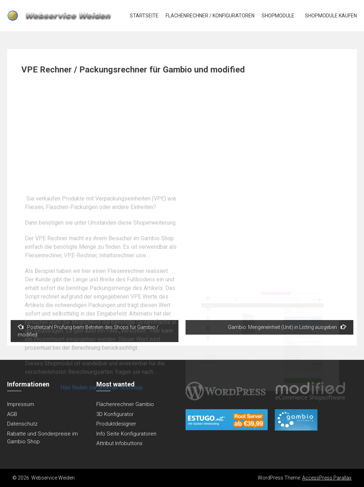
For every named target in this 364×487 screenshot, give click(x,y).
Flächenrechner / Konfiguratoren (210, 15)
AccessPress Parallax (327, 478)
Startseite (144, 15)
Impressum (20, 404)
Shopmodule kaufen (331, 15)
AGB (12, 414)
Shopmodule (278, 15)
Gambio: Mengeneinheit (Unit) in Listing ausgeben (287, 327)
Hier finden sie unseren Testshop (101, 442)
